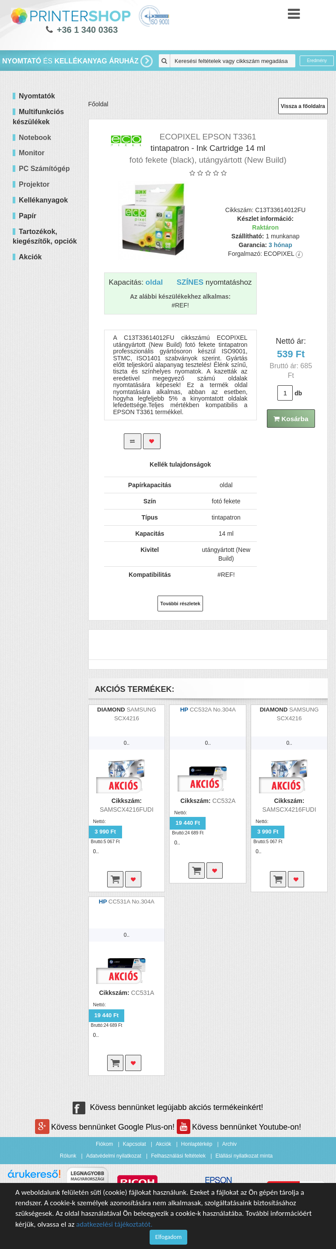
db (298, 393)
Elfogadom (168, 1237)
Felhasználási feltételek (178, 1156)
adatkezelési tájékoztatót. (114, 1224)
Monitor (32, 153)
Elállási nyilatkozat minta (244, 1156)
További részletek (180, 603)
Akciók (163, 1144)
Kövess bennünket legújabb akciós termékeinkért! (168, 1107)
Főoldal (98, 104)
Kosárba (290, 418)
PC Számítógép (44, 168)
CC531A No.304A (131, 901)
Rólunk (68, 1156)
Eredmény (317, 60)
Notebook (35, 137)
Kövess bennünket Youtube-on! (239, 1127)
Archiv (229, 1144)
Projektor (34, 184)
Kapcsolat (134, 1144)
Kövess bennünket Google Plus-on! (106, 1127)
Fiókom (104, 1144)
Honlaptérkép (196, 1144)
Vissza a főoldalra (303, 106)
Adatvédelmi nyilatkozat (113, 1156)
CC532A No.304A (213, 709)
